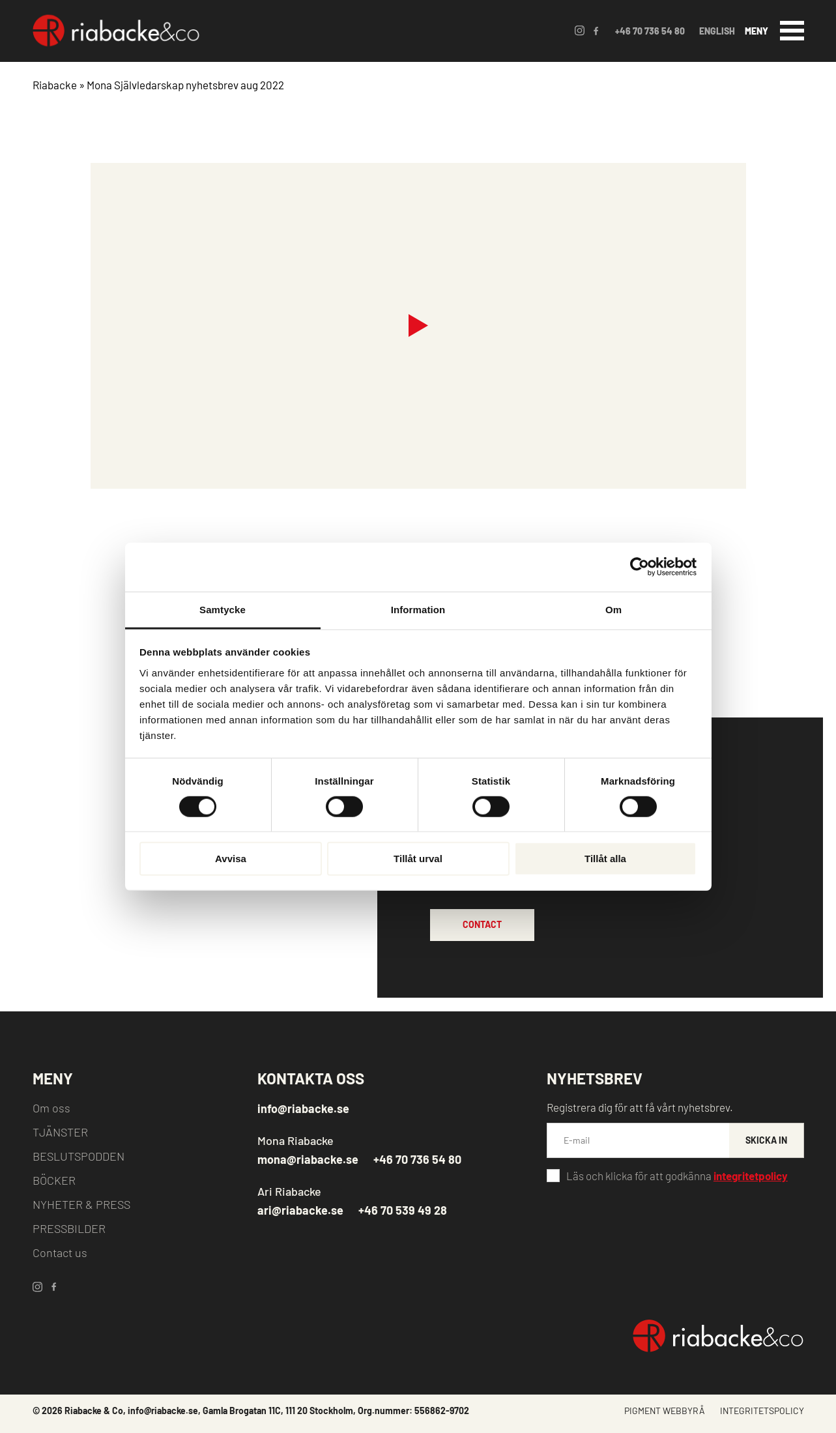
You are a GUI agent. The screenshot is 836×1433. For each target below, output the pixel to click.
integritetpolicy (750, 1175)
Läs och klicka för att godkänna (677, 1175)
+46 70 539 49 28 (402, 1210)
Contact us (60, 1252)
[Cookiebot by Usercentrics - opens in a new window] (640, 567)
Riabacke (55, 84)
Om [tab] (613, 609)
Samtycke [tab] (222, 609)
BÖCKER (54, 1180)
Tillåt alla (605, 858)
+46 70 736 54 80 (650, 30)
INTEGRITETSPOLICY (762, 1410)
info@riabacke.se (303, 1108)
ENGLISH (717, 30)
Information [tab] (418, 609)
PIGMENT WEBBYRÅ (664, 1410)
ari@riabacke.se (300, 1210)
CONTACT (482, 924)
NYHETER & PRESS (81, 1204)
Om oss (51, 1108)
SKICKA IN (766, 1140)
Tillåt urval (418, 858)
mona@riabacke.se (307, 1159)
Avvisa (230, 858)
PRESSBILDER (69, 1228)
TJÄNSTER (60, 1132)
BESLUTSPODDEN (78, 1156)
